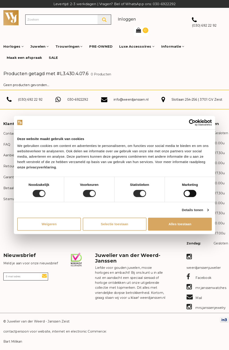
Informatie (172, 46)
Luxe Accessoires (137, 46)
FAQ (7, 144)
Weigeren (49, 224)
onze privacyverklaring (36, 167)
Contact (9, 134)
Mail (194, 298)
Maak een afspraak (24, 57)
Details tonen (192, 210)
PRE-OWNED (100, 46)
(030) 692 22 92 (204, 25)
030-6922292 (77, 100)
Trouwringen (69, 46)
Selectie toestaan (114, 224)
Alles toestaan (180, 224)
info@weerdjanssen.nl (131, 100)
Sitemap (10, 199)
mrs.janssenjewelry (206, 308)
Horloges (13, 46)
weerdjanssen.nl (152, 298)
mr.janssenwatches (206, 288)
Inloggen (127, 19)
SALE (53, 57)
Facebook (199, 278)
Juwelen (39, 46)
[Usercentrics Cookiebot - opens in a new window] (192, 122)
